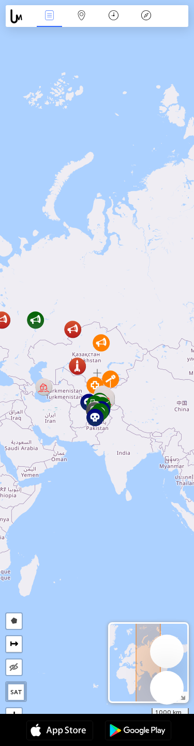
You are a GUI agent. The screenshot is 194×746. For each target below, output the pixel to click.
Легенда (146, 16)
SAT (16, 692)
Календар (113, 16)
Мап (82, 16)
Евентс (49, 16)
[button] (95, 417)
